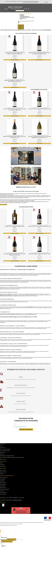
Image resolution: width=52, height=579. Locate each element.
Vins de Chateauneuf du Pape (5, 450)
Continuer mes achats (6, 541)
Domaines (22, 15)
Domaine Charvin (3, 482)
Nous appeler (2, 464)
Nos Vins (22, 14)
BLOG (21, 19)
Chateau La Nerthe (3, 492)
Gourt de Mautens (3, 494)
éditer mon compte (3, 471)
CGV (7, 497)
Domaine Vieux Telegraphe (4, 489)
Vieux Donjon (2, 480)
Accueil (1, 445)
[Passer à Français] (4, 545)
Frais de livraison (3, 466)
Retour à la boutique (11, 539)
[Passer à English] (4, 546)
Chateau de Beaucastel (4, 477)
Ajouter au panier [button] (14, 59)
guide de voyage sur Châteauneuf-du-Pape (11, 457)
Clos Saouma (2, 490)
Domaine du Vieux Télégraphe (7, 325)
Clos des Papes (3, 337)
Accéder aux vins (21, 25)
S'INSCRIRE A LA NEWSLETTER (26, 429)
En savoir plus (3, 204)
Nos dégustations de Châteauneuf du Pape (7, 455)
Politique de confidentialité (13, 497)
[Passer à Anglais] (47, 2)
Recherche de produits (11, 10)
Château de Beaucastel (5, 331)
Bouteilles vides (2, 452)
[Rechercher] (8, 11)
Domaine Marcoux (3, 487)
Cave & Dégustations (24, 16)
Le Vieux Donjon (4, 343)
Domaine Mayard (3, 484)
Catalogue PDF (23, 18)
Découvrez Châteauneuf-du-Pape (27, 17)
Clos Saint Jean (2, 485)
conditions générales (22, 426)
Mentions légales (3, 497)
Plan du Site (2, 454)
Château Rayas (3, 361)
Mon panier (2, 473)
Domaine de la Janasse (5, 349)
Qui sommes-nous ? (3, 461)
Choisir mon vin (2, 447)
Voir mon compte (3, 470)
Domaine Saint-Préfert (5, 355)
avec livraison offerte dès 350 (33, 2)
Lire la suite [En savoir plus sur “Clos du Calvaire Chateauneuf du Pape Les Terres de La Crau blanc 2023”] (39, 143)
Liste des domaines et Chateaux (5, 449)
